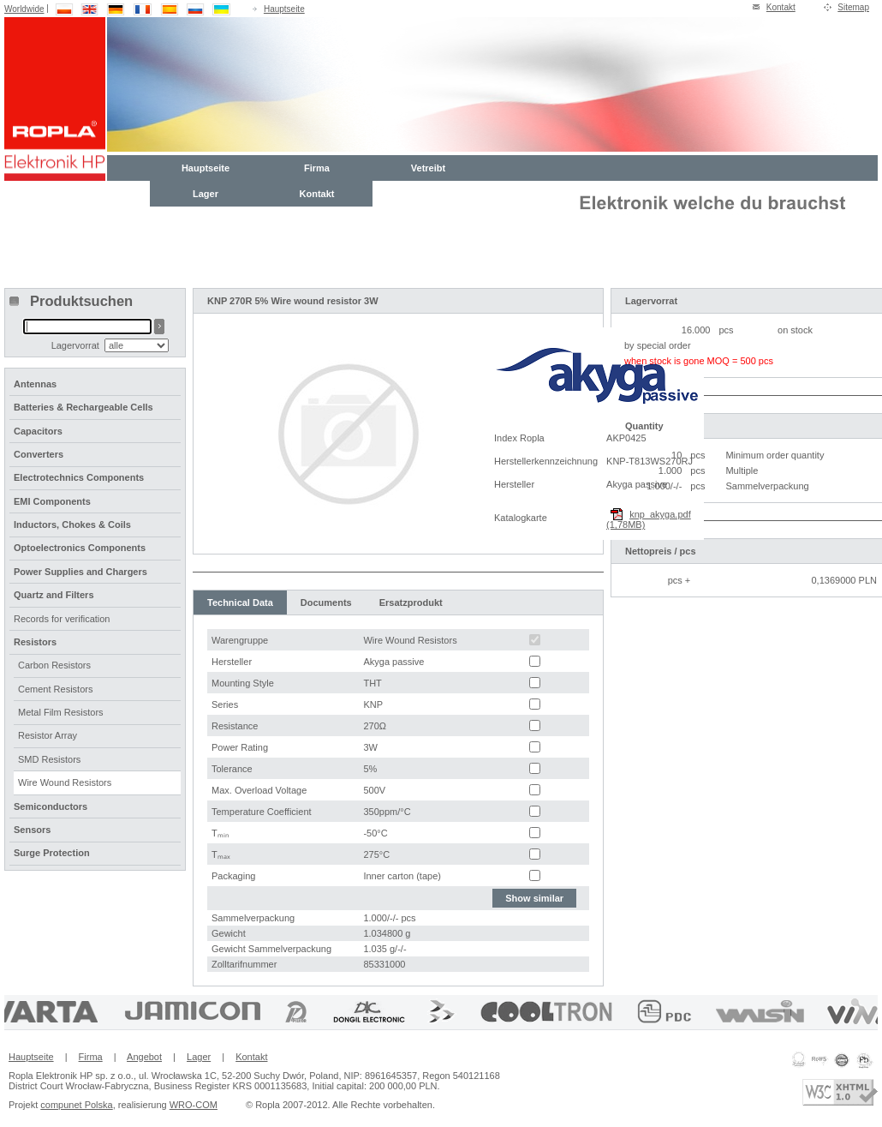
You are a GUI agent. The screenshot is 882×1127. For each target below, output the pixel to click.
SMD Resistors (49, 759)
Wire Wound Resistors (64, 782)
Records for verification (62, 619)
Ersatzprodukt (411, 602)
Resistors (35, 642)
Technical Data (240, 602)
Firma (317, 168)
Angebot (144, 1057)
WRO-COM (194, 1105)
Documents (326, 602)
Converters (38, 454)
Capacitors (38, 431)
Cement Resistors (55, 689)
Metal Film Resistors (61, 712)
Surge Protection (52, 853)
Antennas (35, 384)
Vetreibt (428, 168)
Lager (205, 194)
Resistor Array (47, 735)
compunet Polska (76, 1105)
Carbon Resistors (54, 665)
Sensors (32, 829)
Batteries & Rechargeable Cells (83, 407)
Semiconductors (50, 806)
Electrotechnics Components (79, 477)
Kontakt (781, 7)
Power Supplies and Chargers (80, 571)
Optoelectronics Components (80, 548)
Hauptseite (284, 9)
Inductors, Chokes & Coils (72, 524)
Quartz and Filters (54, 595)
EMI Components (52, 501)
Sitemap (853, 7)
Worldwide (24, 9)
